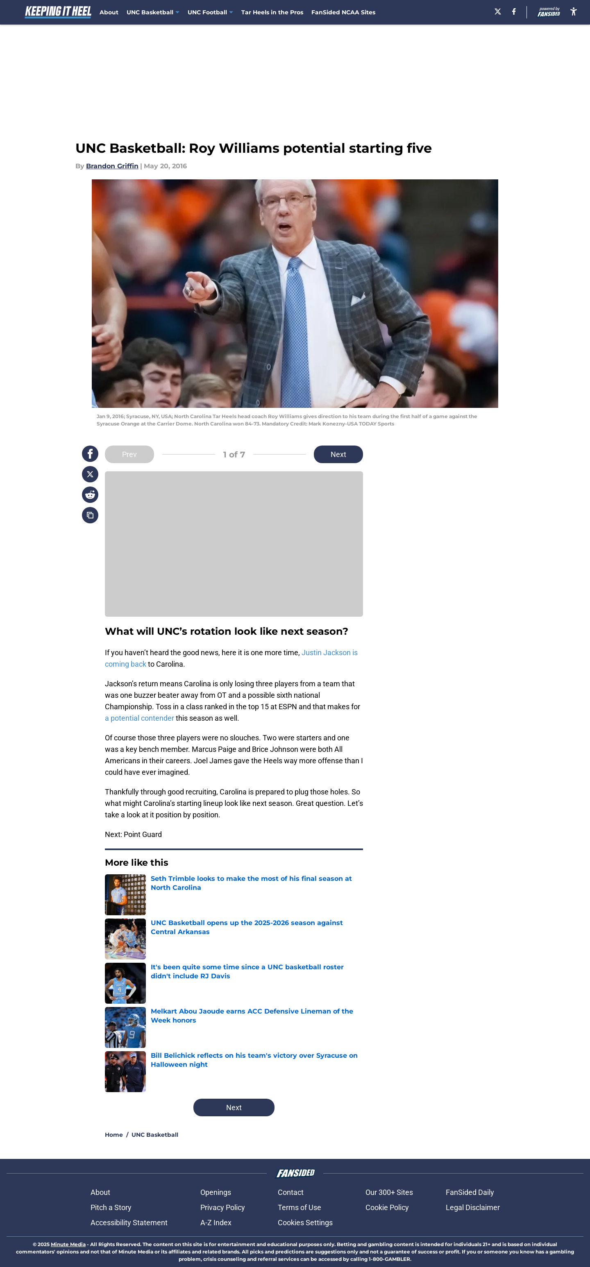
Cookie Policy (387, 1207)
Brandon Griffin (112, 166)
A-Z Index (215, 1222)
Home (114, 1134)
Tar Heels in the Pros (272, 12)
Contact (291, 1192)
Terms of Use (299, 1207)
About (109, 12)
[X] (498, 11)
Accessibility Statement (129, 1222)
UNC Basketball (155, 1134)
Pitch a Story (111, 1207)
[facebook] (514, 11)
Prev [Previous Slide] (129, 454)
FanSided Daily (470, 1192)
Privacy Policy (222, 1207)
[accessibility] (574, 11)
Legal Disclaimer (473, 1207)
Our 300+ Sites (389, 1192)
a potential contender (139, 718)
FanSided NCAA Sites (343, 12)
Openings (215, 1192)
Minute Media (68, 1244)
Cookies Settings (305, 1222)
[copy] (90, 515)
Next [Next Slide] (338, 454)
